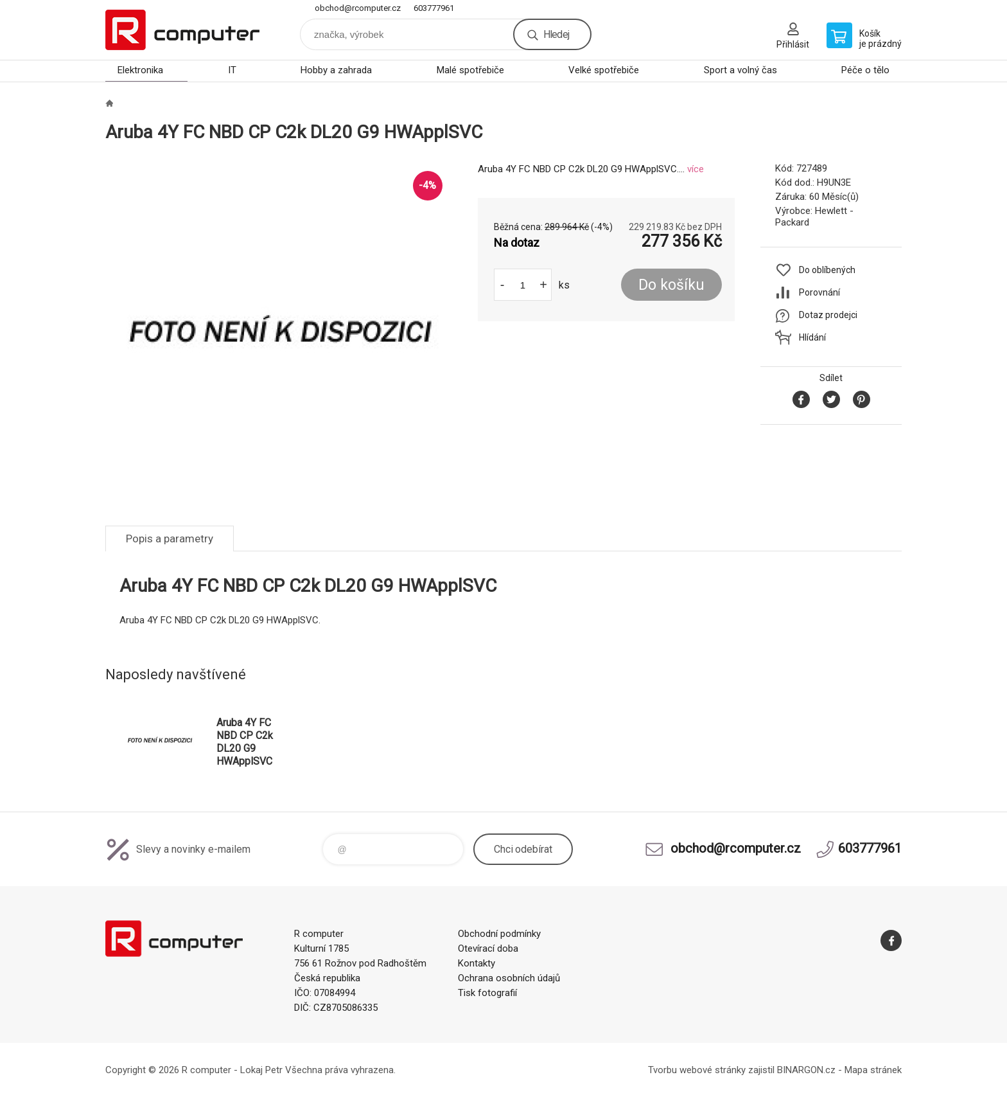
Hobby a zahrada (336, 70)
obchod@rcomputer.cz (358, 8)
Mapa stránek (873, 1070)
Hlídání (812, 337)
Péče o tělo (865, 70)
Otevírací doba (488, 948)
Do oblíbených (827, 270)
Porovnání (819, 292)
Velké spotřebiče (603, 70)
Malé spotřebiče (470, 70)
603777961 (434, 8)
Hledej (556, 34)
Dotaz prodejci (828, 315)
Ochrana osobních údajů (509, 978)
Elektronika (140, 70)
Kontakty (476, 963)
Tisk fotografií (487, 993)
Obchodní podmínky (499, 933)
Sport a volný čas (740, 70)
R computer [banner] (182, 30)
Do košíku (671, 285)
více (695, 169)
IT (232, 70)
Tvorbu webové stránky (697, 1070)
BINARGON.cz (806, 1070)
